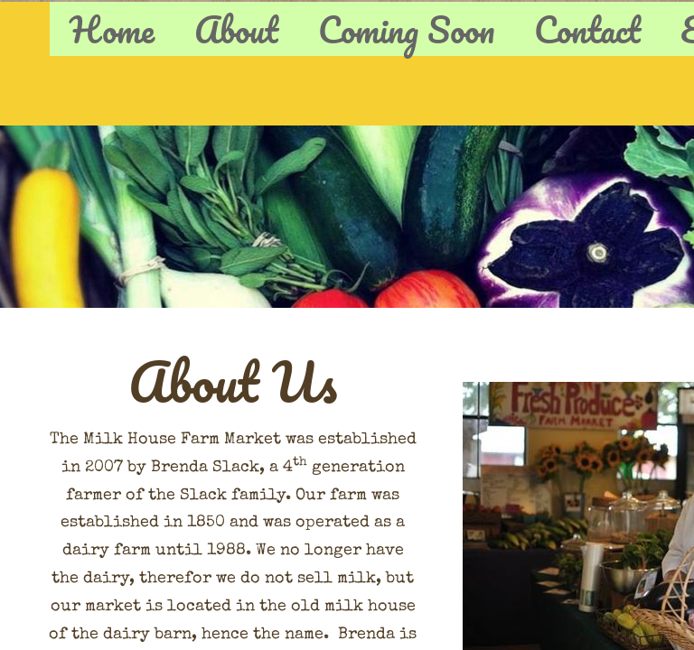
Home (112, 29)
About (236, 29)
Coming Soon (406, 29)
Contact (587, 29)
